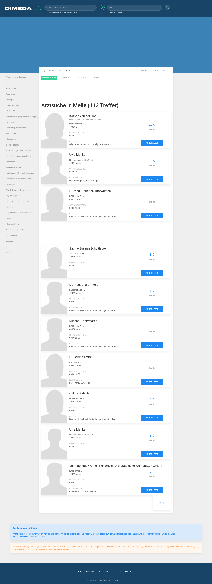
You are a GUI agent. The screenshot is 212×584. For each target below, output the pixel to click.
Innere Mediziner (12, 145)
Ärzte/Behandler (49, 78)
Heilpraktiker (11, 134)
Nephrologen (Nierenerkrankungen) (20, 173)
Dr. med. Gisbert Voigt (84, 284)
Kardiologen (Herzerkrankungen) (19, 150)
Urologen (9, 241)
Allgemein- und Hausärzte (16, 77)
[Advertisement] (106, 44)
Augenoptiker (11, 88)
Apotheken (81, 78)
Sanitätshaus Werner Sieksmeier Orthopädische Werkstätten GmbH (115, 465)
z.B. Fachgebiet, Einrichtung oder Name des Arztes (61, 12)
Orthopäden (10, 184)
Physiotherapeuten (13, 196)
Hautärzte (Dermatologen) (16, 128)
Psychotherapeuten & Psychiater (19, 213)
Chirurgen (10, 100)
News (51, 70)
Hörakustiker (11, 139)
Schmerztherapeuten (14, 230)
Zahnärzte (10, 247)
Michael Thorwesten (83, 321)
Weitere (9, 252)
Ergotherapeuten (12, 105)
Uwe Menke (77, 154)
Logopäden (10, 162)
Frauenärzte (11, 111)
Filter (98, 77)
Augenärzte (10, 94)
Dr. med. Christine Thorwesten (90, 191)
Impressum (90, 571)
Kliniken (66, 78)
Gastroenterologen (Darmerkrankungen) (22, 117)
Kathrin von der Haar (83, 116)
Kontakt (156, 70)
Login (165, 70)
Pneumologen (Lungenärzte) (17, 201)
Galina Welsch (79, 393)
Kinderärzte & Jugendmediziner (18, 156)
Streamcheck (113, 580)
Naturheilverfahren (13, 167)
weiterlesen (152, 143)
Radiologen (10, 218)
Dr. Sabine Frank (80, 357)
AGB (79, 571)
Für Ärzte (145, 70)
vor (162, 503)
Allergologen (11, 83)
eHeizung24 (100, 580)
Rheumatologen (12, 224)
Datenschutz (104, 571)
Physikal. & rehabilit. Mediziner (18, 190)
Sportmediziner (12, 235)
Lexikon (60, 70)
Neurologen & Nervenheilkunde (18, 179)
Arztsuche (70, 70)
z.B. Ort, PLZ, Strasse (115, 12)
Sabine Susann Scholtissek (87, 248)
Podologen (10, 207)
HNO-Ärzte (10, 122)
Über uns (117, 571)
